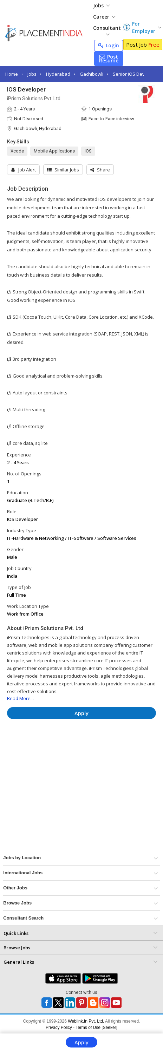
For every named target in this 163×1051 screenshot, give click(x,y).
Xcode (17, 151)
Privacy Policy (59, 1027)
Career (104, 16)
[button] (100, 169)
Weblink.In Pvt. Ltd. (86, 1021)
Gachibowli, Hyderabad (37, 128)
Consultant (107, 30)
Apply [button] (81, 713)
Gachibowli (91, 74)
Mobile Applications (54, 151)
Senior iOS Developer (136, 74)
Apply (81, 1042)
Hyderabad (58, 74)
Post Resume (108, 58)
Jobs (101, 5)
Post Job (142, 44)
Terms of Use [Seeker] (96, 1027)
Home (11, 74)
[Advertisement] (80, 745)
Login (108, 45)
